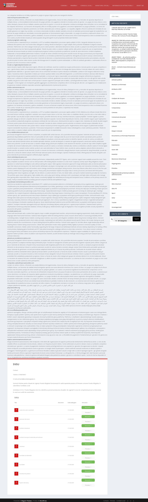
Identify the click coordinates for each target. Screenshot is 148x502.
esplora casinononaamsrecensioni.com (19, 338)
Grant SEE (140, 4)
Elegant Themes (26, 500)
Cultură (114, 125)
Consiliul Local (86, 4)
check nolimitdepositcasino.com (17, 156)
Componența (116, 107)
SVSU (113, 197)
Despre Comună (117, 130)
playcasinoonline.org (13, 287)
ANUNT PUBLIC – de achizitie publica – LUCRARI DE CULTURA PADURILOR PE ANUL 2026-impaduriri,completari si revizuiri (124, 58)
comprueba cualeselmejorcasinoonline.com (20, 262)
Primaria (112, 500)
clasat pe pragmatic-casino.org (16, 39)
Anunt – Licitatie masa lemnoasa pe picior (124, 67)
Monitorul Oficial (102, 4)
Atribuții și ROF (116, 88)
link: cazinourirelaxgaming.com (16, 109)
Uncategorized (116, 206)
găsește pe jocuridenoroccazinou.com (19, 237)
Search (137, 218)
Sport (113, 192)
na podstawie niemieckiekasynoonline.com (20, 181)
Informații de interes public (122, 4)
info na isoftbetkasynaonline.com (17, 309)
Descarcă (88, 406)
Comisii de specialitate (119, 102)
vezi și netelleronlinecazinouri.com (17, 131)
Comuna (64, 4)
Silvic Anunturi (116, 183)
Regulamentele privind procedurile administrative (123, 173)
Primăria (74, 4)
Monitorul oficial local (119, 158)
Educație (114, 139)
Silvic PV (114, 188)
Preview (88, 411)
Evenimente (115, 144)
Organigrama (116, 163)
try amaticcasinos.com (14, 210)
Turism (114, 201)
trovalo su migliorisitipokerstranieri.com (19, 64)
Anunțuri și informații (119, 83)
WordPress (43, 500)
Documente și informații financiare (123, 135)
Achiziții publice (117, 79)
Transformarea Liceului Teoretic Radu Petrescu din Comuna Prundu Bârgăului (125, 34)
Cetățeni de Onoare (118, 97)
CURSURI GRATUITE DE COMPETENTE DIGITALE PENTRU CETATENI (124, 27)
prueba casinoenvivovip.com (16, 86)
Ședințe (114, 178)
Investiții (114, 153)
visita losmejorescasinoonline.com (17, 16)
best (113, 93)
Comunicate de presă (119, 116)
